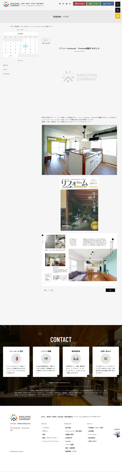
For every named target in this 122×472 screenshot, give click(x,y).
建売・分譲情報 (70, 448)
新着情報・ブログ (70, 451)
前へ (45, 290)
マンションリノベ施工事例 (73, 431)
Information (6, 74)
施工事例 (68, 428)
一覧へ (110, 290)
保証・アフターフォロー (49, 438)
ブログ (5, 69)
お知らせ (5, 65)
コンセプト (45, 428)
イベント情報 (69, 445)
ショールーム (92, 434)
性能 (43, 434)
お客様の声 (68, 438)
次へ (52, 290)
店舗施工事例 (69, 434)
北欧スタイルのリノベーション (72, 122)
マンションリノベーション (50, 441)
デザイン (45, 431)
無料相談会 (91, 438)
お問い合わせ (92, 441)
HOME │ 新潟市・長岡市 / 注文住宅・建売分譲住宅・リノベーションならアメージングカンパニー (71, 417)
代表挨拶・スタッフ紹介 (95, 428)
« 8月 (10, 55)
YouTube (68, 441)
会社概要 (91, 431)
